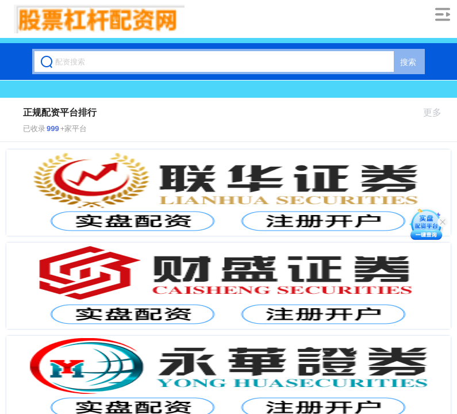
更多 (437, 112)
